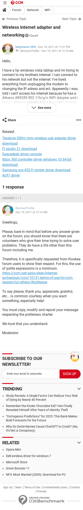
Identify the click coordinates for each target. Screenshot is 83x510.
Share (12, 120)
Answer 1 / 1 (11, 198)
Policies (41, 491)
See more (44, 107)
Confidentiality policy (55, 487)
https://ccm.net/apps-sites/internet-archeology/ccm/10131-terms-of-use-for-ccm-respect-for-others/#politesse (37, 277)
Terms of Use (32, 487)
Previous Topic (16, 19)
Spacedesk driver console (22, 154)
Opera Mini (13, 449)
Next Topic (69, 19)
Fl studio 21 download (19, 149)
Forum (16, 10)
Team (18, 487)
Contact (75, 487)
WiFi (47, 10)
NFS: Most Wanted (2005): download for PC (36, 474)
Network (33, 10)
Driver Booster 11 (18, 468)
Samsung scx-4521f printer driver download (36, 170)
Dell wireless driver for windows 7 (28, 456)
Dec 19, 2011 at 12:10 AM (57, 51)
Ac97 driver (11, 175)
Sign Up (7, 487)
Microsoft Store (16, 462)
